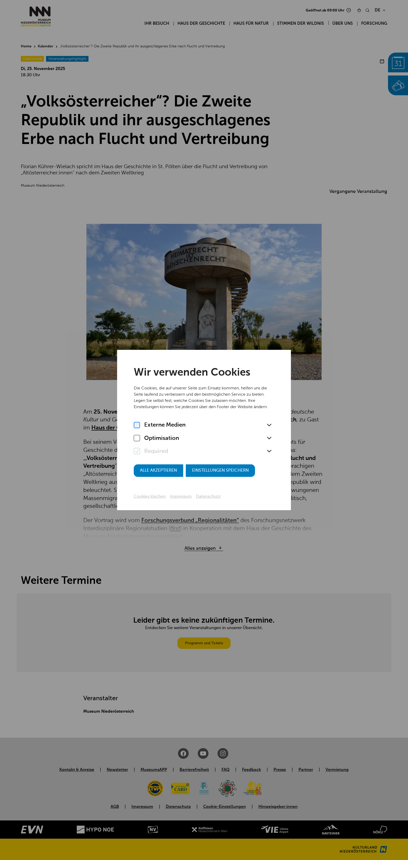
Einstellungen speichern (220, 471)
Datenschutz (208, 497)
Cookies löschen (150, 497)
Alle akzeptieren (158, 471)
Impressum (181, 497)
